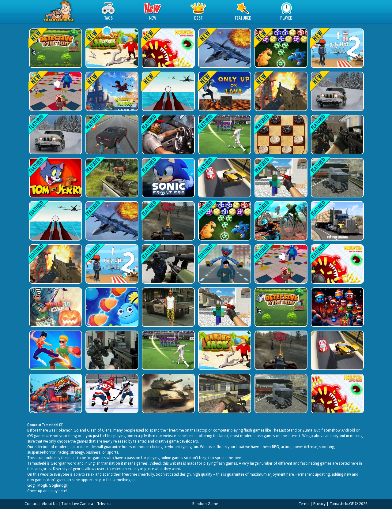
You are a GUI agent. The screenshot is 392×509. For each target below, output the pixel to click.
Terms (304, 504)
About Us (49, 504)
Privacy (319, 504)
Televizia (104, 504)
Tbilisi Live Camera (77, 504)
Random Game (205, 504)
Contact (31, 504)
